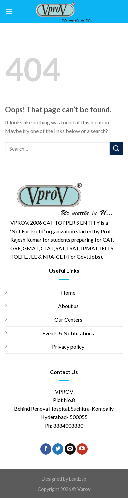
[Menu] (9, 11)
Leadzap (77, 479)
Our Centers (68, 319)
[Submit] (116, 148)
